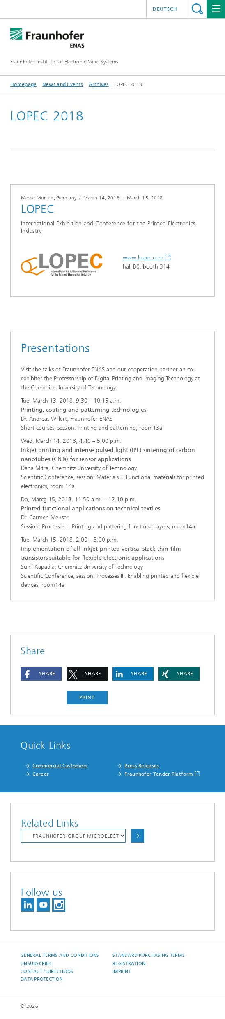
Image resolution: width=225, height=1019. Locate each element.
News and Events (62, 84)
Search (197, 9)
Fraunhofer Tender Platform (158, 774)
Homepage (23, 84)
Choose (137, 836)
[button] (41, 674)
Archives (99, 84)
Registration (128, 963)
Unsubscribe (36, 963)
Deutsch (165, 9)
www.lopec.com (143, 257)
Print (87, 697)
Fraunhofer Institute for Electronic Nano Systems (64, 62)
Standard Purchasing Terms (148, 955)
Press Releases (141, 766)
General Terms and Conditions (60, 955)
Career (40, 774)
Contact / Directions (47, 971)
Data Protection (42, 979)
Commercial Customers (59, 766)
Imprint (121, 971)
